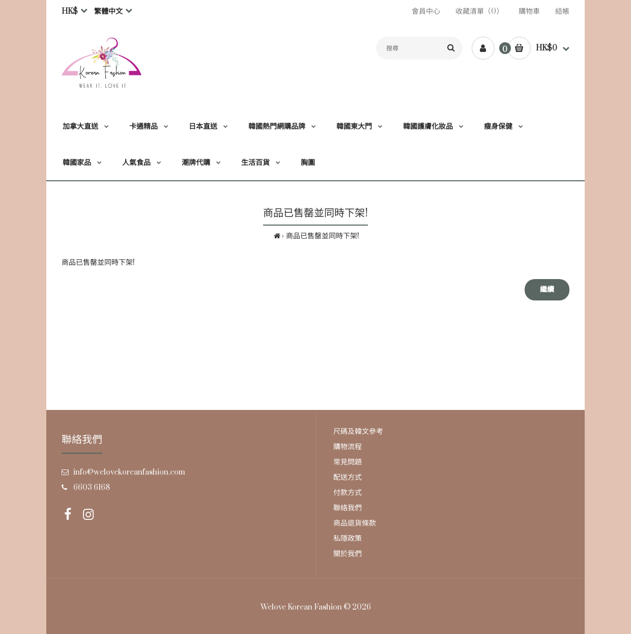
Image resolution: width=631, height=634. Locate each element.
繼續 (547, 289)
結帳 (562, 11)
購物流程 (347, 447)
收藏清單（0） (479, 11)
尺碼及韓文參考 (358, 431)
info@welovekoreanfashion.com (129, 472)
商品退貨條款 (354, 523)
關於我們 (347, 554)
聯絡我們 (347, 508)
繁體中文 (108, 11)
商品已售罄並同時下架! (322, 236)
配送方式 (347, 477)
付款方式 (347, 493)
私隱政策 (347, 538)
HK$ (70, 11)
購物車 (529, 11)
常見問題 (347, 462)
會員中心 (426, 11)
